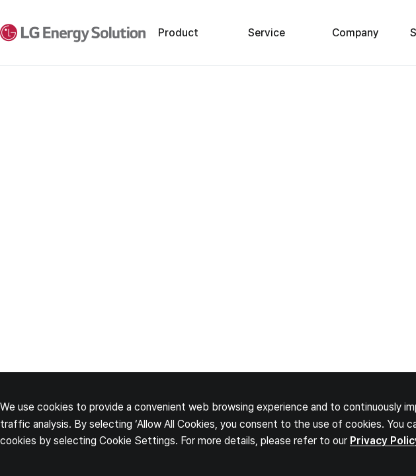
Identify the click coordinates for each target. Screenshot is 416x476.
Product (178, 32)
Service (266, 32)
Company (355, 32)
